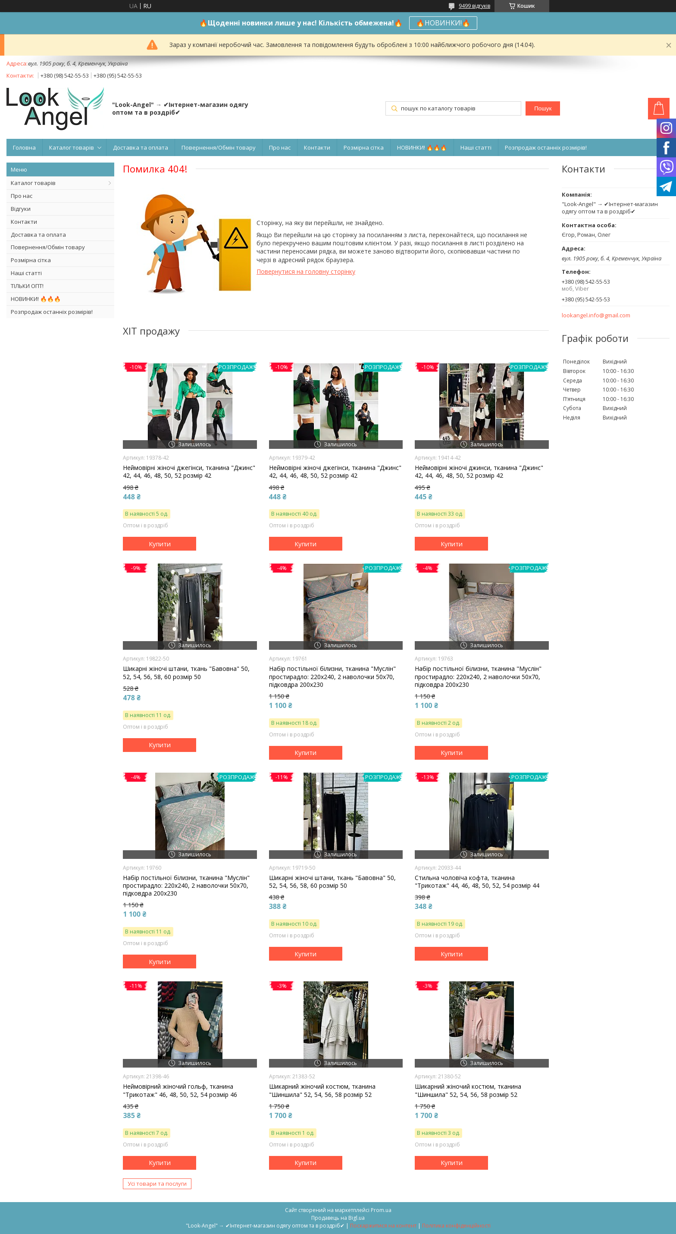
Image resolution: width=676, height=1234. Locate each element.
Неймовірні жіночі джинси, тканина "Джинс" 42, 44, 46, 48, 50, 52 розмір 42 (479, 471)
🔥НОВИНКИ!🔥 (443, 23)
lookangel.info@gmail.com (596, 315)
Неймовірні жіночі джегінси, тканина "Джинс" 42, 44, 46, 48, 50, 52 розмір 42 (189, 471)
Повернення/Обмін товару (219, 147)
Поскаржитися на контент (383, 1225)
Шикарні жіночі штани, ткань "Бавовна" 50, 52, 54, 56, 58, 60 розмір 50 (186, 672)
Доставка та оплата (140, 147)
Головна (24, 147)
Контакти (317, 147)
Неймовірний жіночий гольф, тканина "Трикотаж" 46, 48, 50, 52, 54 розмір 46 (180, 1090)
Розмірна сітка (364, 147)
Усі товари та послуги (157, 1183)
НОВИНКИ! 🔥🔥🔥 (422, 147)
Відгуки (21, 209)
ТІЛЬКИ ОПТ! (27, 286)
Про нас (280, 147)
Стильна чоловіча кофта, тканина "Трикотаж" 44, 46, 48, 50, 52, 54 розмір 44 (477, 881)
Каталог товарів (71, 147)
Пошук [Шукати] (542, 108)
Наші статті (475, 147)
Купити (160, 543)
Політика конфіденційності (456, 1225)
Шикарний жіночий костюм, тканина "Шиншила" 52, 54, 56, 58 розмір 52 (322, 1090)
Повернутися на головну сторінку (306, 271)
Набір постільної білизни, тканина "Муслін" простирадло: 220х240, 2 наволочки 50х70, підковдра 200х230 (332, 676)
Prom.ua (381, 1210)
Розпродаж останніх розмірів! (546, 147)
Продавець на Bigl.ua (338, 1217)
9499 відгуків (474, 5)
